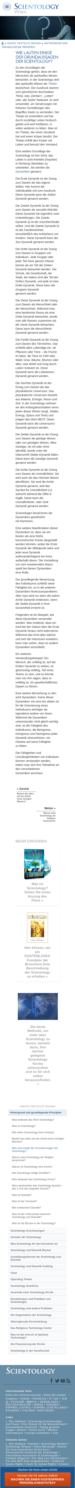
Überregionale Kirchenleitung (29, 1321)
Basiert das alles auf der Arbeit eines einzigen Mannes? (38, 1140)
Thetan (52, 83)
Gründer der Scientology (26, 1237)
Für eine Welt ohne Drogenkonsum (27, 1461)
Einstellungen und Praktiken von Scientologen (31, 1300)
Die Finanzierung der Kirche (28, 1344)
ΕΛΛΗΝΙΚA (12, 1410)
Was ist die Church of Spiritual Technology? (29, 1336)
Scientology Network (54, 1443)
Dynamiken (23, 171)
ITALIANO (28, 1410)
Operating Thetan (21, 1279)
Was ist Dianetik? (22, 1194)
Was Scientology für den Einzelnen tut (34, 1243)
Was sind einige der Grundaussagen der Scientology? (35, 1149)
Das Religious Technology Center (31, 1327)
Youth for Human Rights (41, 1464)
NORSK (38, 1404)
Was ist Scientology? (24, 1125)
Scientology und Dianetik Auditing (32, 1266)
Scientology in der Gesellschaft (30, 1350)
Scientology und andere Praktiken (31, 1308)
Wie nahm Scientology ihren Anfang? (33, 1132)
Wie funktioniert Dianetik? (26, 1207)
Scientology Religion (19, 1446)
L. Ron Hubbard (16, 1421)
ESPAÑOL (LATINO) (18, 1407)
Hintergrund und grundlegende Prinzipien (35, 1112)
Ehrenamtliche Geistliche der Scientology (32, 1452)
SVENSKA (52, 1404)
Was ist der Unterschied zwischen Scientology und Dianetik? (31, 1216)
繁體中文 (32, 1402)
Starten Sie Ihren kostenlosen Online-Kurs (36, 1448)
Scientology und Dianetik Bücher (31, 1250)
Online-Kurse (37, 1430)
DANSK (25, 1398)
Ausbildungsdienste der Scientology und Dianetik (36, 1258)
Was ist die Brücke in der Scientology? (34, 1223)
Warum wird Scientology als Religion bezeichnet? (33, 1159)
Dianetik (33, 1443)
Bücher (21, 1430)
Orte (55, 1433)
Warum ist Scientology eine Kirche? (32, 1166)
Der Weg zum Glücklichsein (49, 1458)
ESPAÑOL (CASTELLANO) (50, 1407)
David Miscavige (44, 1446)
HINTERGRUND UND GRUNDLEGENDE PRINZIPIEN (35, 45)
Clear (14, 1272)
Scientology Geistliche (24, 1285)
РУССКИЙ (17, 1402)
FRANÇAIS (39, 1398)
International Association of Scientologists (32, 1455)
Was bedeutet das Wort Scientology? (33, 1119)
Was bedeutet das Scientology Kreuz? (34, 1179)
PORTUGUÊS (45, 1410)
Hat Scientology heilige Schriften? (31, 1172)
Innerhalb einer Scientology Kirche (32, 1292)
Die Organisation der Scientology (31, 1314)
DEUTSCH (12, 1404)
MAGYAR (25, 1404)
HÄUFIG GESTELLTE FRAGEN (24, 43)
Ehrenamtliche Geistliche (21, 1427)
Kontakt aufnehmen (38, 1433)
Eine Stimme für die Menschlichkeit (44, 1424)
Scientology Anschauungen (28, 1230)
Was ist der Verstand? (24, 1201)
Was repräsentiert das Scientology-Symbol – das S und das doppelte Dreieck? (37, 1187)
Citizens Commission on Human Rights (37, 1465)
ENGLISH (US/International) (23, 1395)
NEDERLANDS (49, 1402)
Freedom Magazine (18, 1458)
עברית (54, 1398)
